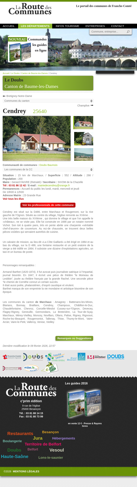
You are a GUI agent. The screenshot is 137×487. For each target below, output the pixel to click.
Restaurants (20, 433)
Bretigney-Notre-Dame (19, 96)
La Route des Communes (30, 12)
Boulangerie (12, 441)
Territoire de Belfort (43, 444)
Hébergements (63, 438)
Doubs (14, 450)
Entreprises (95, 26)
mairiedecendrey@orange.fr (54, 185)
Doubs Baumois (48, 165)
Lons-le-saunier (50, 457)
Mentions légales (26, 471)
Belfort (32, 449)
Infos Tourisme (67, 26)
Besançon (50, 432)
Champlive (83, 105)
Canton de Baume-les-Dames (31, 86)
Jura (37, 438)
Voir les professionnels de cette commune (48, 205)
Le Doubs (15, 73)
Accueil (9, 26)
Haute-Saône (14, 456)
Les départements (35, 26)
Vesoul (56, 450)
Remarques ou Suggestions (74, 338)
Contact (117, 26)
